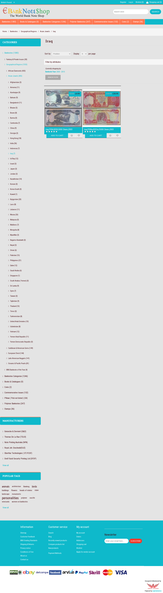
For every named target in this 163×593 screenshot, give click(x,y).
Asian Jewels (45, 31)
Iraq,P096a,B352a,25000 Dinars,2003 (99, 129)
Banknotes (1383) (9, 21)
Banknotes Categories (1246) (54, 21)
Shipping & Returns (27, 544)
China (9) (13, 128)
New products (53, 548)
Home (5, 31)
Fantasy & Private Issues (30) (16, 59)
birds (34, 486)
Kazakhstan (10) (16, 179)
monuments (16, 494)
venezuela (5, 502)
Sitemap (23, 533)
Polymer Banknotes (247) (80, 21)
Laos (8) (13, 204)
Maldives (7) (14, 225)
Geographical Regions (29, 31)
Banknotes (14, 31)
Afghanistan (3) (15, 82)
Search (50, 533)
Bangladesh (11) (16, 103)
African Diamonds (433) (16, 71)
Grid (156, 54)
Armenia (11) (14, 87)
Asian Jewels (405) (15, 76)
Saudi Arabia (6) (16, 271)
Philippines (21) (15, 260)
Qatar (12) (13, 265)
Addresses (80, 540)
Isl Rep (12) (14, 159)
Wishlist (79, 548)
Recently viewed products (57, 540)
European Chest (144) (16, 353)
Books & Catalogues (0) (29, 21)
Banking (26, 486)
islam (37, 490)
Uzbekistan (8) (15, 327)
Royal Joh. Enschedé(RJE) (14, 448)
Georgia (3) (14, 133)
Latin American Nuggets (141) (19, 358)
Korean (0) (14, 184)
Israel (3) (13, 164)
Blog (50, 537)
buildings (5, 490)
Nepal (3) (13, 245)
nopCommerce (156, 591)
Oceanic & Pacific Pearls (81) (18, 363)
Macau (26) (14, 215)
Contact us (24, 560)
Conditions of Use (26, 552)
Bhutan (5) (13, 108)
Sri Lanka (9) (14, 286)
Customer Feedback (27, 537)
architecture (16, 486)
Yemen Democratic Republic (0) (21, 342)
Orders (78, 537)
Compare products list (56, 544)
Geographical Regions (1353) (16, 64)
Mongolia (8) (14, 230)
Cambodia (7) (15, 123)
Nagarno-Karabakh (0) (18, 240)
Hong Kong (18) (15, 138)
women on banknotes (20, 502)
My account (80, 533)
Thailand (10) (14, 306)
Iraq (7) (12, 154)
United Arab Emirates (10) (19, 321)
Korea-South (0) (16, 189)
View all (6, 465)
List (160, 54)
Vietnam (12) (14, 332)
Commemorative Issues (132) (106, 21)
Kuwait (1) (13, 194)
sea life (32, 498)
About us (23, 556)
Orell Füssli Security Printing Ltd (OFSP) (20, 458)
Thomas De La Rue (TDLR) (15, 437)
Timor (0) (13, 311)
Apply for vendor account (85, 552)
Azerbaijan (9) (15, 92)
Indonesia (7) (15, 148)
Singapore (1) (15, 276)
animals (5, 486)
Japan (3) (13, 169)
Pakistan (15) (15, 255)
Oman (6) (13, 250)
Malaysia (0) (14, 220)
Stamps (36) (138, 21)
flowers (14, 490)
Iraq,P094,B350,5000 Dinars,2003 (59, 129)
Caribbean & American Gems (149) (20, 348)
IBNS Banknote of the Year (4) (16, 370)
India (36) (13, 143)
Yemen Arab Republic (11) (19, 337)
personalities (10, 498)
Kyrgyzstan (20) (15, 199)
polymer (24, 498)
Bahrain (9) (14, 98)
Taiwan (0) (14, 296)
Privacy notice (25, 548)
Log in (131, 2)
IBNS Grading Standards (28, 540)
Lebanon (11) (15, 209)
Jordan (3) (14, 174)
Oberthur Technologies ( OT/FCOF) (18, 453)
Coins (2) (125, 21)
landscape (5, 494)
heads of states (26, 490)
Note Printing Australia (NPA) (16, 442)
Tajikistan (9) (14, 301)
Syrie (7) (13, 291)
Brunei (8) (13, 113)
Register (123, 2)
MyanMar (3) (14, 235)
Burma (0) (13, 118)
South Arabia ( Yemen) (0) (19, 281)
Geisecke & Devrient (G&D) (15, 431)
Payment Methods (55, 553)
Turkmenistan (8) (16, 316)
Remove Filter (53, 77)
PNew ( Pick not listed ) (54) (16, 398)
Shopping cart (81, 544)
